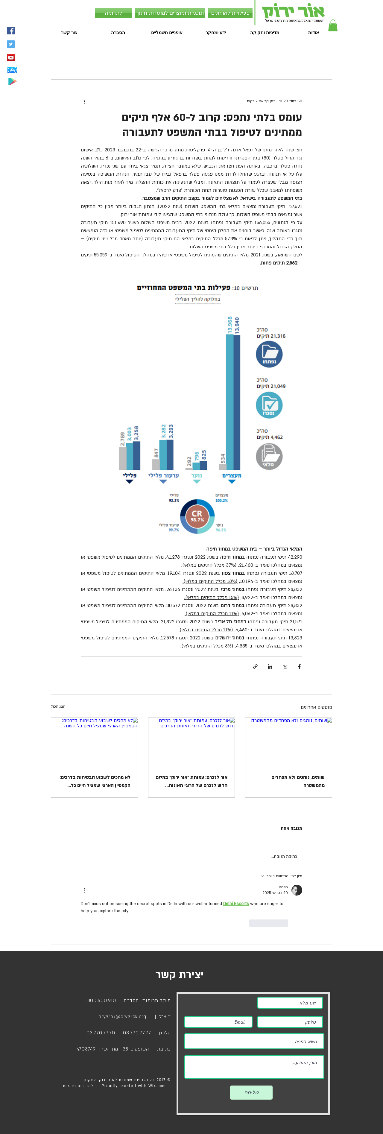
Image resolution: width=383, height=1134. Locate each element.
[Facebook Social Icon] (11, 30)
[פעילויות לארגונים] (230, 13)
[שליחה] (251, 1093)
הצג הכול (58, 706)
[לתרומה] (113, 13)
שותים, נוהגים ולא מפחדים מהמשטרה (298, 781)
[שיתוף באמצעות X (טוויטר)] (285, 666)
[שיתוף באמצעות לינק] (255, 666)
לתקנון (89, 1079)
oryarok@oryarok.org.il (124, 1016)
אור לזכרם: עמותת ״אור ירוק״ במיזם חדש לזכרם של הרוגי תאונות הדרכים (191, 782)
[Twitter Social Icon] (11, 44)
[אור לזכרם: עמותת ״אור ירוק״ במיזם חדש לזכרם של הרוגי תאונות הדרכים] (191, 742)
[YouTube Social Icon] (11, 57)
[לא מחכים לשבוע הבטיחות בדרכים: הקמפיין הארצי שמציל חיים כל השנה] (94, 742)
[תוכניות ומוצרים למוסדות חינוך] (170, 13)
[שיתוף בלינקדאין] (270, 666)
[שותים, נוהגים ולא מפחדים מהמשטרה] (288, 742)
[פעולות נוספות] (84, 101)
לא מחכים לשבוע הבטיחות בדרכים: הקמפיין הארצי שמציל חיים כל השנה (95, 782)
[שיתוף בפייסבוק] (299, 666)
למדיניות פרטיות (78, 1085)
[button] (333, 25)
